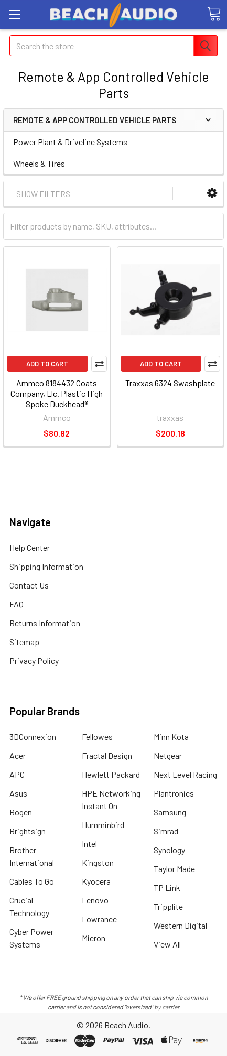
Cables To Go (31, 881)
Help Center (29, 547)
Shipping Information (46, 566)
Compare (99, 364)
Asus (18, 793)
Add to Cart (47, 364)
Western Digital (180, 925)
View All (167, 944)
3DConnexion (32, 737)
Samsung (170, 812)
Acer (17, 755)
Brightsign (27, 831)
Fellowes (97, 737)
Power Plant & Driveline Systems (70, 142)
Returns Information (44, 623)
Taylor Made (174, 869)
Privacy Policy (34, 661)
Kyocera (96, 881)
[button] (212, 193)
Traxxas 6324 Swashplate (170, 383)
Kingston (98, 862)
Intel (89, 843)
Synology (169, 850)
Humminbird (103, 825)
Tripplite (168, 906)
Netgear (168, 755)
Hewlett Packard (111, 774)
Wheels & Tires (39, 163)
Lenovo (95, 900)
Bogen (20, 812)
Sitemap (24, 642)
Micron (93, 938)
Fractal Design (107, 755)
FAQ (16, 604)
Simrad (166, 831)
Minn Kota (171, 737)
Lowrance (99, 919)
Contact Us (29, 585)
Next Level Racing (185, 774)
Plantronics (174, 793)
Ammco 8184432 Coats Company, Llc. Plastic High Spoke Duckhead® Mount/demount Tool (56, 398)
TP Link (167, 887)
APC (17, 774)
